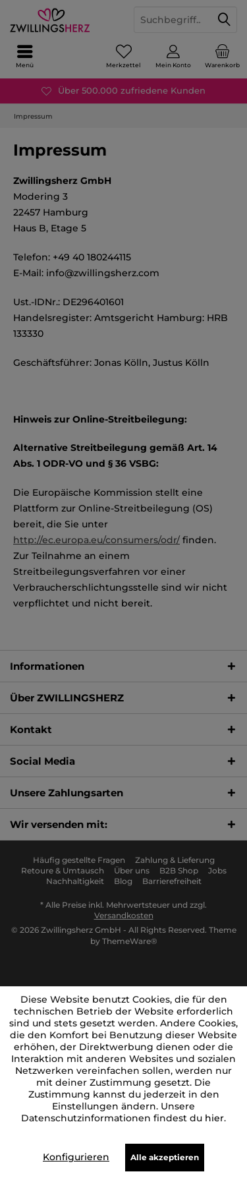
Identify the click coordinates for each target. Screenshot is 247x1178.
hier (214, 1118)
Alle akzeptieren (164, 1157)
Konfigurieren (76, 1157)
